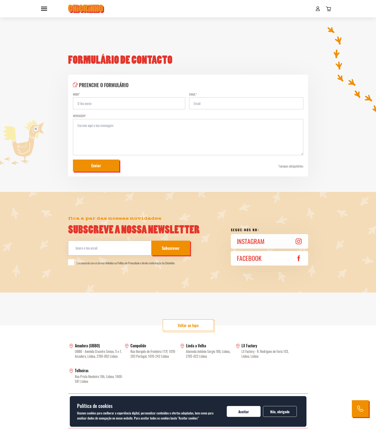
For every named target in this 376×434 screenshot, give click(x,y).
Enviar (96, 165)
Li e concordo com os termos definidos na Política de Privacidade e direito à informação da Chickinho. (121, 262)
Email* (193, 94)
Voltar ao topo (188, 325)
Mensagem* (79, 116)
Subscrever (170, 248)
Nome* (76, 94)
